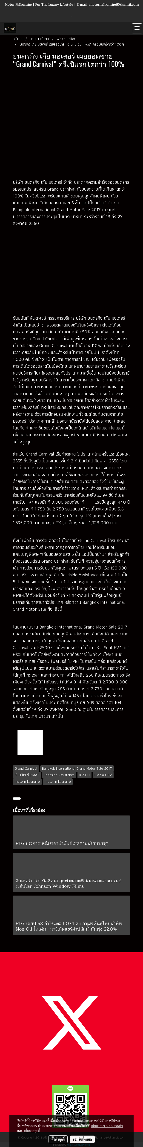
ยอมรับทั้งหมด (82, 1139)
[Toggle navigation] (137, 28)
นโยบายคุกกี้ (32, 1130)
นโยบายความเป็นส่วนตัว (107, 1126)
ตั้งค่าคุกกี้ (58, 1139)
